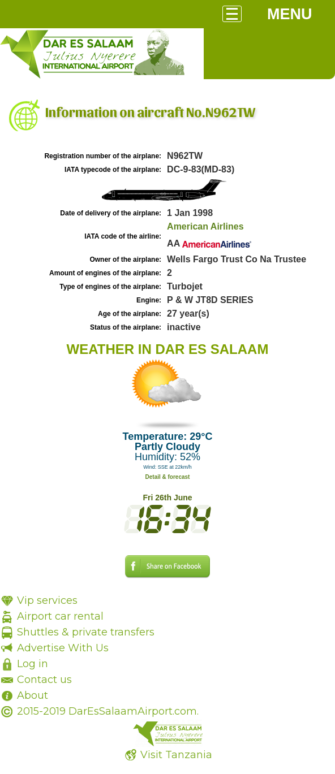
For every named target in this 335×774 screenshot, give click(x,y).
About (32, 695)
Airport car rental (60, 616)
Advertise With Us (63, 648)
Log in (32, 664)
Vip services (47, 600)
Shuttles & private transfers (85, 632)
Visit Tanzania (176, 755)
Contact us (44, 679)
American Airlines (205, 226)
